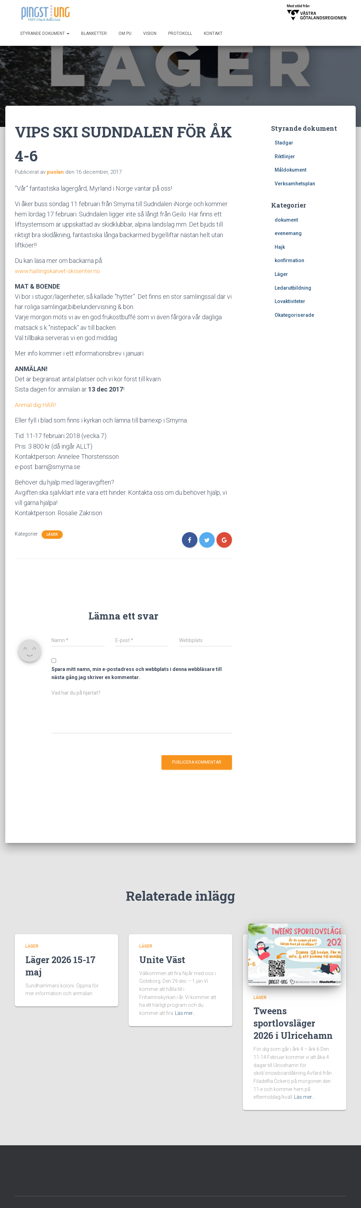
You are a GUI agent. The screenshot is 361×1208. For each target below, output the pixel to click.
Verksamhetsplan (295, 183)
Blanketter (94, 33)
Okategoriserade (294, 315)
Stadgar (284, 143)
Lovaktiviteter (290, 301)
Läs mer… (185, 996)
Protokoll (180, 33)
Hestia (287, 1195)
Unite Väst (162, 943)
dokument (286, 220)
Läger (52, 534)
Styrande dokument (44, 33)
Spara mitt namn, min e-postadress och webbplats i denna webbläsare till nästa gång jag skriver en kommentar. (136, 673)
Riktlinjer (285, 156)
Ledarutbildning (293, 288)
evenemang (288, 233)
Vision (150, 33)
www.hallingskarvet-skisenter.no (58, 271)
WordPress (333, 1195)
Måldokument (290, 170)
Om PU (124, 33)
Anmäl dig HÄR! (36, 404)
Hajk (280, 247)
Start (155, 1194)
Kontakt (213, 33)
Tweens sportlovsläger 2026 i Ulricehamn (293, 1006)
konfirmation (289, 260)
